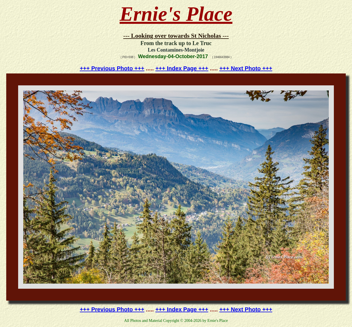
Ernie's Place (176, 14)
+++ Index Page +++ (181, 68)
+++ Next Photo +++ (245, 68)
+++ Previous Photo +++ (112, 68)
